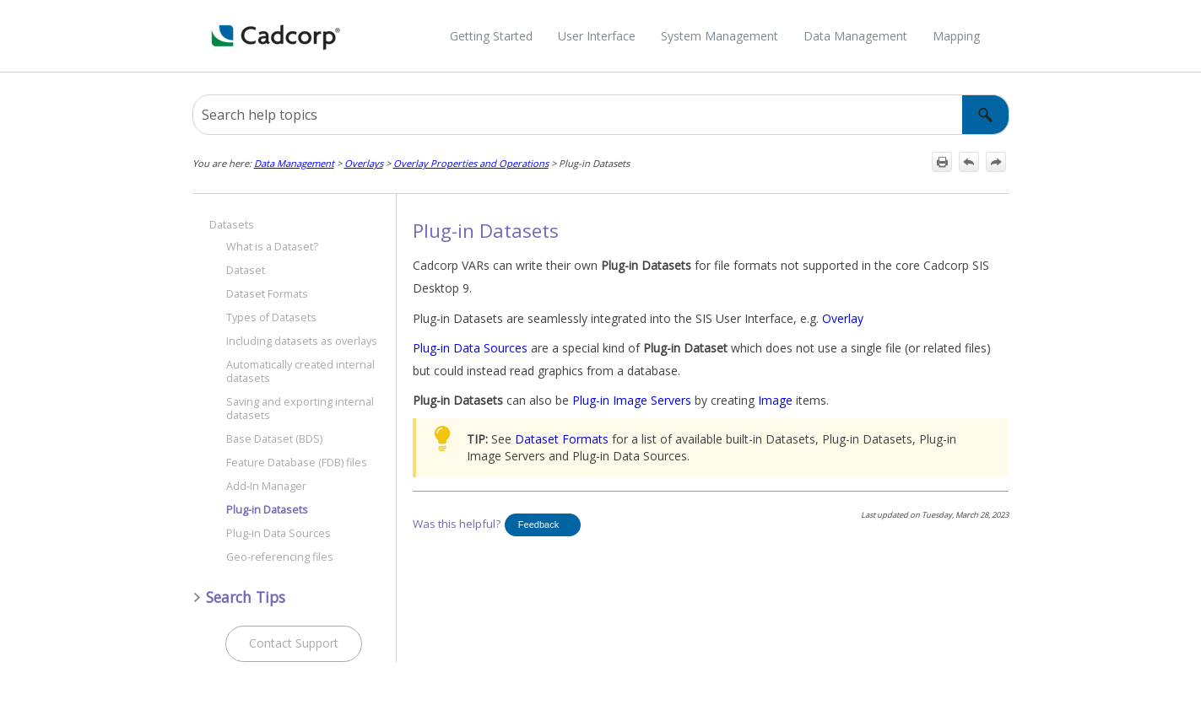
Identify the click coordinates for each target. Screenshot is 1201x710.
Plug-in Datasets (267, 510)
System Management (719, 36)
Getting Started (491, 36)
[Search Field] (600, 114)
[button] (985, 114)
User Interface (597, 36)
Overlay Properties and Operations (471, 163)
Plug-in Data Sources (278, 533)
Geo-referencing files (279, 557)
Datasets (231, 225)
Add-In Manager (266, 486)
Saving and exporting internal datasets (300, 408)
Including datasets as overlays (301, 341)
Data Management (855, 36)
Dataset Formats (267, 294)
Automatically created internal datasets (300, 371)
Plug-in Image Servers (631, 400)
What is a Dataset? (272, 246)
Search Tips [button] (238, 597)
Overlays (363, 163)
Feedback (538, 524)
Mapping (956, 36)
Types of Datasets (271, 317)
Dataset (245, 270)
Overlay (842, 318)
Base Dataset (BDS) (274, 439)
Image (775, 400)
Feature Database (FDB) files (296, 462)
